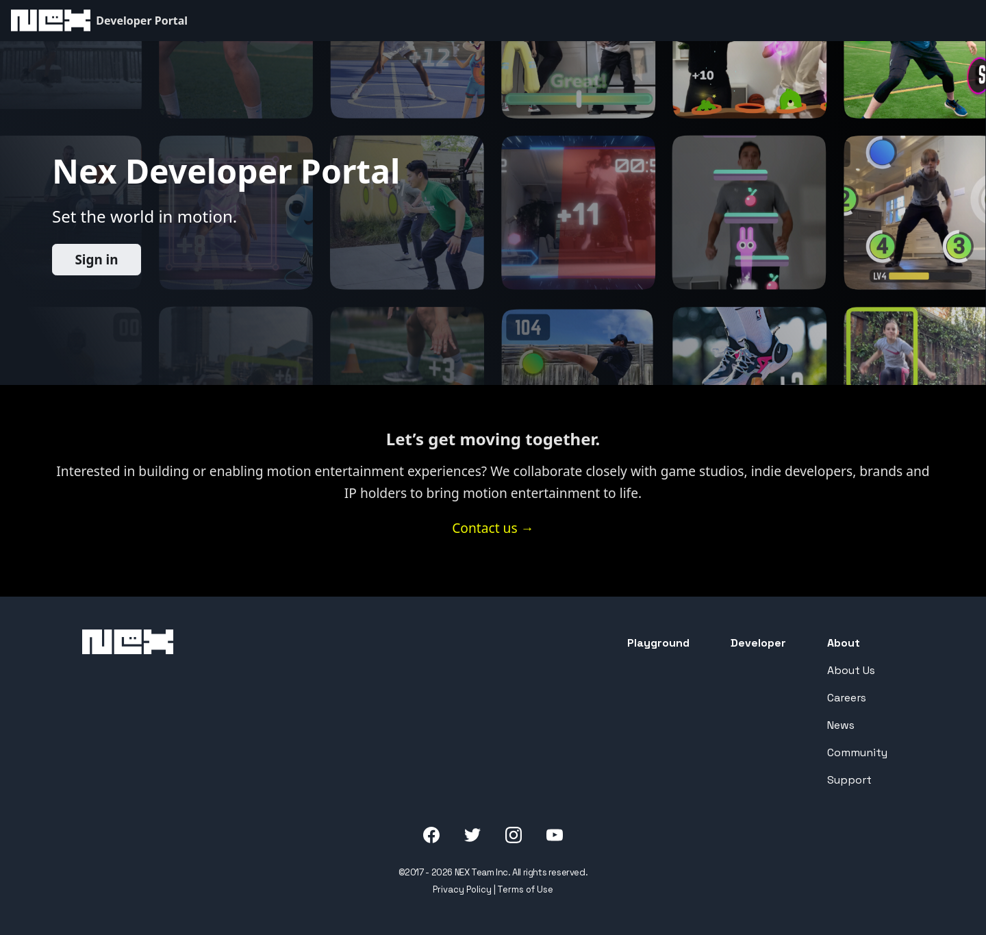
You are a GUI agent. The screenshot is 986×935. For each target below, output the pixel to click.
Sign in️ (96, 260)
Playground (658, 643)
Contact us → (493, 528)
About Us (851, 670)
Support (849, 780)
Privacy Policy (462, 889)
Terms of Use (525, 889)
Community (857, 752)
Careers (846, 697)
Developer (758, 643)
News (841, 725)
